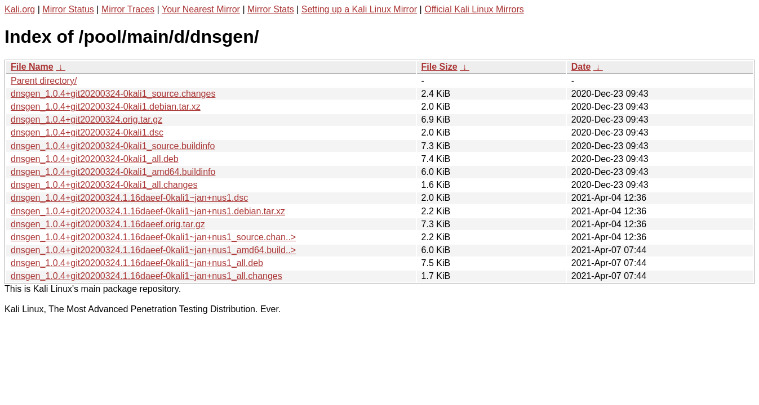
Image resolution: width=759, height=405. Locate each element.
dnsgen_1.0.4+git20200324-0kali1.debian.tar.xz (106, 106)
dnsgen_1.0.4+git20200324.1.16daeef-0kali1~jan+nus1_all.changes (146, 276)
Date (581, 66)
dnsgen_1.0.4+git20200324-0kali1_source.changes (113, 93)
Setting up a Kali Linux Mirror (359, 9)
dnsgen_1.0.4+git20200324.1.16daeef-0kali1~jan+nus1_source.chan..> (153, 237)
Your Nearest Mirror (201, 9)
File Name (32, 66)
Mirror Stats (270, 9)
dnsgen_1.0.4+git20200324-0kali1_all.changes (104, 185)
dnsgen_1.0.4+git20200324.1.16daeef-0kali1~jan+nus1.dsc (129, 197)
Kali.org (20, 9)
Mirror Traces (127, 9)
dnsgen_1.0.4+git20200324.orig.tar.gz (86, 119)
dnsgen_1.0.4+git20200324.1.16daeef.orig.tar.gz (108, 224)
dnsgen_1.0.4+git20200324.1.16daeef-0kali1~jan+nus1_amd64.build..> (153, 250)
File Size (439, 66)
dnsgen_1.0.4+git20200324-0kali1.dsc (87, 132)
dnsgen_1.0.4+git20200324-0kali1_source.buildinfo (113, 146)
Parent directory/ (44, 81)
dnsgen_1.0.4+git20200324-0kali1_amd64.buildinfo (113, 172)
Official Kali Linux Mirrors (474, 9)
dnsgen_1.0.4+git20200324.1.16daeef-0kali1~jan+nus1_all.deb (137, 263)
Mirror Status (68, 9)
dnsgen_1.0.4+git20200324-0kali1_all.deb (95, 159)
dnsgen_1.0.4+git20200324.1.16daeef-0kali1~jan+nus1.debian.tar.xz (148, 211)
